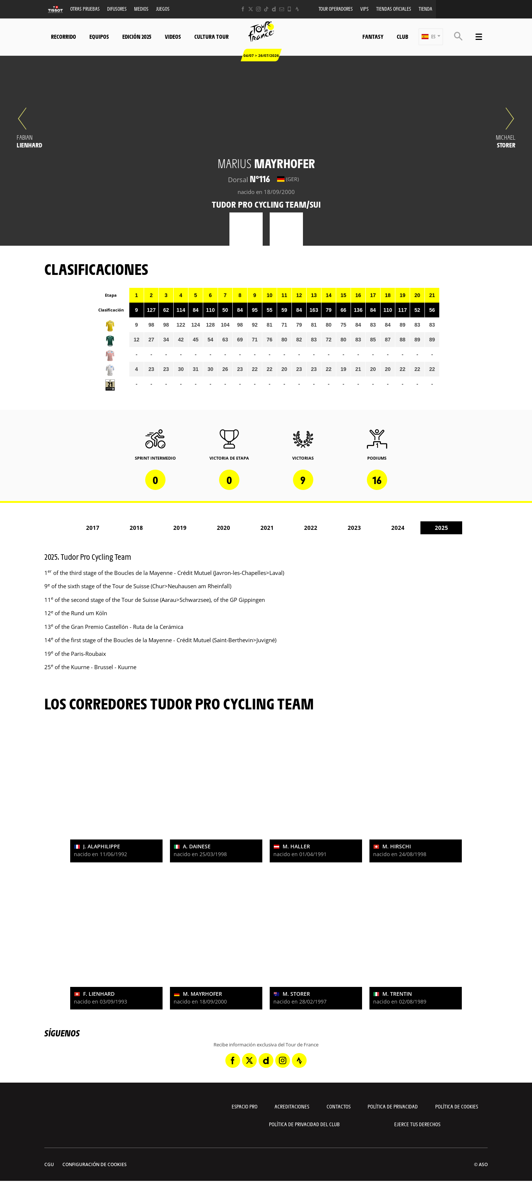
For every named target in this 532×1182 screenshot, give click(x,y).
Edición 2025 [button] (136, 36)
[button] (431, 36)
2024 (398, 527)
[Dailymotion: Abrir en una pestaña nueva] (274, 9)
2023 (354, 527)
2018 (136, 527)
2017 (92, 527)
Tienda (425, 9)
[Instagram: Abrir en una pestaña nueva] (258, 9)
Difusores (117, 9)
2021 (267, 527)
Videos (173, 36)
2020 (223, 527)
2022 (310, 527)
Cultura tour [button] (211, 36)
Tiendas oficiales (393, 9)
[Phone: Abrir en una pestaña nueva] (289, 9)
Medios (141, 9)
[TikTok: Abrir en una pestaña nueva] (266, 9)
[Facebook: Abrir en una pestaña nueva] (243, 9)
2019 (180, 527)
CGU (49, 1164)
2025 (441, 527)
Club (402, 36)
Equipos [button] (99, 36)
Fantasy (372, 36)
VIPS (364, 9)
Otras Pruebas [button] (85, 9)
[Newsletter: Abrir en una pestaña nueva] (282, 9)
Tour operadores (335, 9)
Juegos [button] (163, 9)
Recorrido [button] (63, 36)
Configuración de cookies (94, 1164)
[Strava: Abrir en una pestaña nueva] (297, 9)
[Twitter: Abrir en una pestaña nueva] (251, 9)
